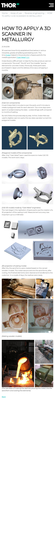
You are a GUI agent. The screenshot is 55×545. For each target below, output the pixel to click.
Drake (8, 55)
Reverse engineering (34, 13)
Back (4, 397)
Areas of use (16, 13)
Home (5, 13)
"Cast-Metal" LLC (23, 57)
